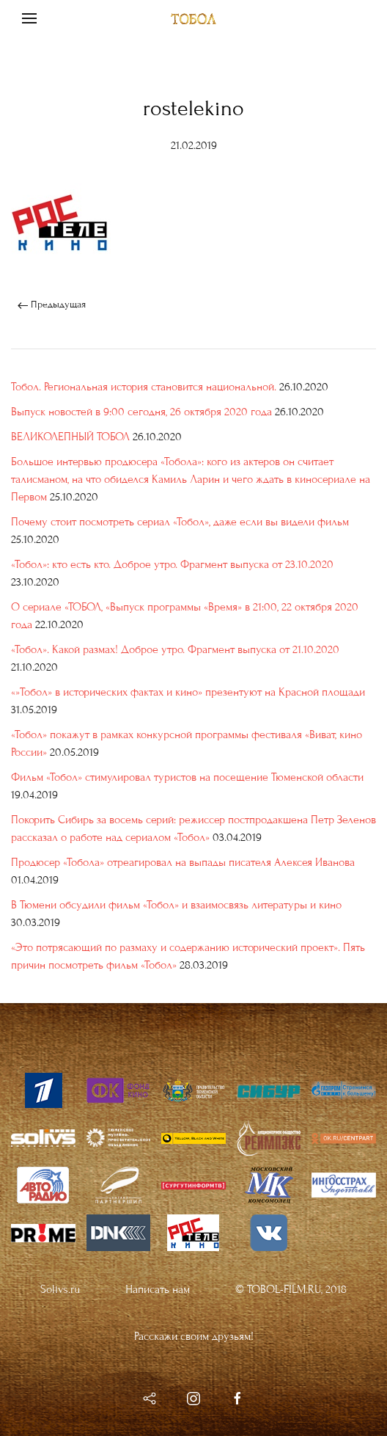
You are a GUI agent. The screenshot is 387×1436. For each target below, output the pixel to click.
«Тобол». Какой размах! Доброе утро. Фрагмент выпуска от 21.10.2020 (175, 649)
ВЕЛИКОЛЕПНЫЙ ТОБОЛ (70, 436)
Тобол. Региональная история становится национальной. (143, 386)
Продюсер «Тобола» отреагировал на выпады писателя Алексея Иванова (183, 862)
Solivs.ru (60, 1289)
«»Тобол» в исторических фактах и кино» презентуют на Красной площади (188, 692)
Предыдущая (52, 304)
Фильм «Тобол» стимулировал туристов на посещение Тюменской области (187, 777)
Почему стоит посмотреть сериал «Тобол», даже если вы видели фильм (180, 521)
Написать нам (157, 1289)
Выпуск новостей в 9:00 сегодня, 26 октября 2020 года (141, 411)
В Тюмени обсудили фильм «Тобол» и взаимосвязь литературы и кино (176, 904)
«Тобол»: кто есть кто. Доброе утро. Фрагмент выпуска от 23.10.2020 (172, 564)
